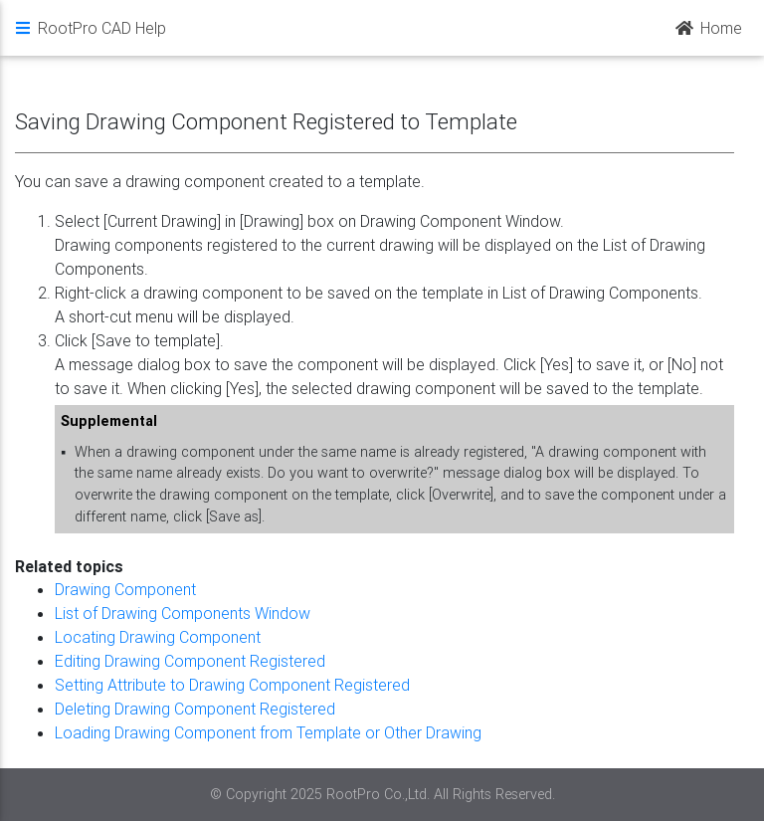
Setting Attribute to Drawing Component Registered (232, 685)
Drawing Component (125, 589)
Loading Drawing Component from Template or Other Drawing (268, 732)
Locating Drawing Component (158, 637)
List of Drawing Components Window (182, 613)
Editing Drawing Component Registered (190, 661)
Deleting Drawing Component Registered (195, 708)
